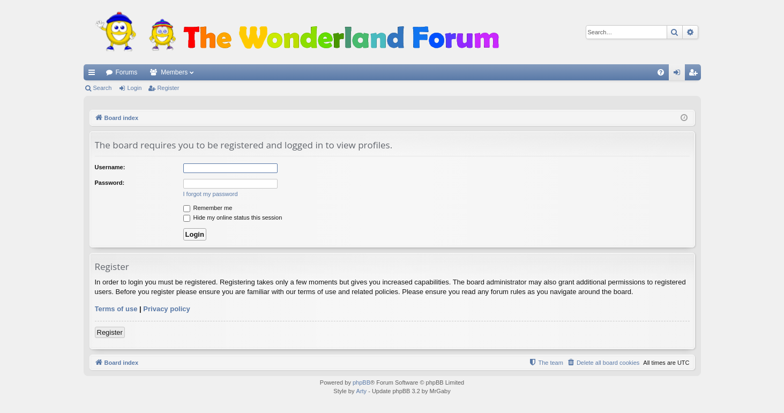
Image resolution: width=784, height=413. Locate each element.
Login (134, 88)
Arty (361, 391)
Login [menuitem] (678, 74)
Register (168, 88)
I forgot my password (210, 194)
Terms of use (116, 309)
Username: (110, 167)
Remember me (208, 208)
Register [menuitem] (694, 74)
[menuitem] (661, 72)
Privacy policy (166, 309)
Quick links (94, 74)
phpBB (361, 382)
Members (174, 72)
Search (102, 88)
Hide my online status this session (232, 217)
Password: (110, 182)
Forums (127, 72)
